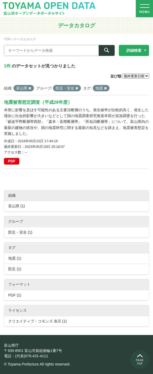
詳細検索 (133, 50)
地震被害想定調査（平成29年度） (38, 102)
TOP (7, 39)
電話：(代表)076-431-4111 (26, 356)
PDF (11, 161)
